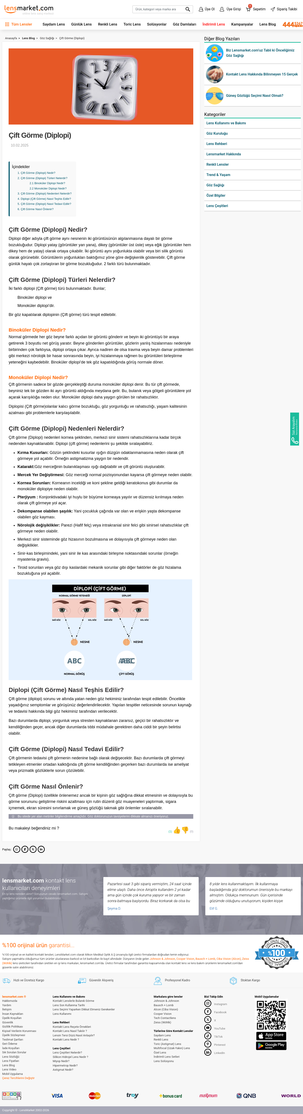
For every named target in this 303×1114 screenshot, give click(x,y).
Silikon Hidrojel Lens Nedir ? (70, 1057)
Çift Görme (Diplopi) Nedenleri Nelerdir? (46, 193)
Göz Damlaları (184, 24)
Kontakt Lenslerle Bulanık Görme (73, 1000)
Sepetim (256, 8)
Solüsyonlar (157, 24)
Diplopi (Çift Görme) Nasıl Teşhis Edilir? (46, 198)
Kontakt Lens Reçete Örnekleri (72, 1026)
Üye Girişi (230, 9)
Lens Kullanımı (62, 1013)
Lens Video (9, 1069)
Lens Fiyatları (10, 1061)
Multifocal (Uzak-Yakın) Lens (172, 1048)
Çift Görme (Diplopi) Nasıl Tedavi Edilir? (46, 204)
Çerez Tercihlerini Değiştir (18, 1078)
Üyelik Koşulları (12, 1018)
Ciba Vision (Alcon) (229, 958)
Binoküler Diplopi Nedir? (49, 183)
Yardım (6, 1005)
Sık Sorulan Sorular (14, 1052)
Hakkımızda (9, 1000)
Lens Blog (267, 24)
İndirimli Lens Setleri (167, 1056)
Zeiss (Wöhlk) (162, 1022)
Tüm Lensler (18, 24)
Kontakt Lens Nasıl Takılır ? (70, 1031)
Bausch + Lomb (205, 958)
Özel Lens (160, 1052)
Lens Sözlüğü (10, 1056)
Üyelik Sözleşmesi (13, 1035)
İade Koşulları (10, 1048)
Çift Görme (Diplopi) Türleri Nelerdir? (44, 178)
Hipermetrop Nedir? (65, 1065)
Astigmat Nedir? (63, 1069)
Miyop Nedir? (61, 1061)
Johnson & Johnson (162, 958)
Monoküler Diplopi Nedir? (50, 188)
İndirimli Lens (214, 24)
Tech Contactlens (165, 1018)
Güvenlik (7, 1022)
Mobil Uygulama (12, 1073)
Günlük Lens (81, 24)
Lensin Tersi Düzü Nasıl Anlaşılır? (74, 1035)
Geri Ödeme (9, 1043)
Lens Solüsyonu (164, 1061)
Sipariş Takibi (284, 9)
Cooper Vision (185, 958)
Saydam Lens (54, 24)
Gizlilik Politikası (12, 1026)
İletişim (6, 1009)
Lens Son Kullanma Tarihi (69, 1005)
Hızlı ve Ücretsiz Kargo (23, 980)
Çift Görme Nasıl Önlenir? (37, 209)
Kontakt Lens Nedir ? (66, 1039)
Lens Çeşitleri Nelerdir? (67, 1052)
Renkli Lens (107, 24)
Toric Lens (132, 24)
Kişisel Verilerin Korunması (19, 1031)
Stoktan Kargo (244, 980)
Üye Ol (207, 9)
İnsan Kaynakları (12, 1013)
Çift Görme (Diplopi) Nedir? (38, 172)
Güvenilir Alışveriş (95, 980)
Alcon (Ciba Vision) (166, 1009)
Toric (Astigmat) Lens (167, 1044)
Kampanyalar (242, 24)
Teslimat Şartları (12, 1039)
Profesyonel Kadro (172, 980)
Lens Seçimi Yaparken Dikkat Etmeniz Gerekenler (84, 1009)
